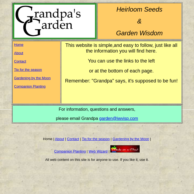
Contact (20, 61)
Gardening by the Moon (32, 78)
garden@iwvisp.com (118, 118)
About (18, 53)
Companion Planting (29, 86)
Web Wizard (98, 151)
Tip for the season (28, 70)
